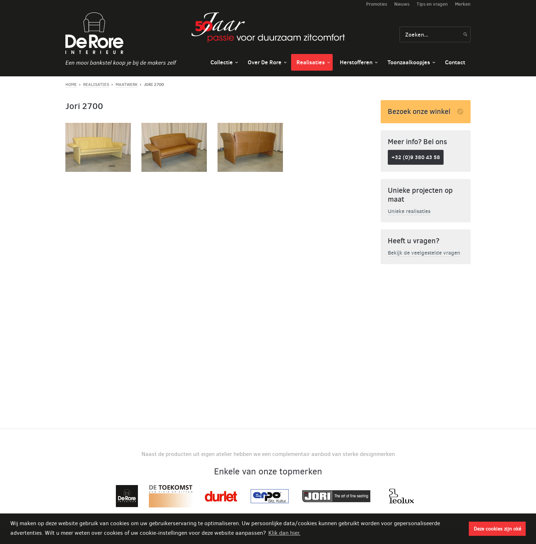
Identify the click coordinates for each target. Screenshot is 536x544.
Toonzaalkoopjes (408, 62)
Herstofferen (356, 62)
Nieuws (401, 4)
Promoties (376, 4)
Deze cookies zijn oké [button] (497, 528)
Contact (455, 62)
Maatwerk (127, 84)
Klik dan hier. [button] (284, 533)
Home (71, 84)
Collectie (221, 62)
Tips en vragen (432, 4)
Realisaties (310, 62)
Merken (463, 4)
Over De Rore (265, 62)
